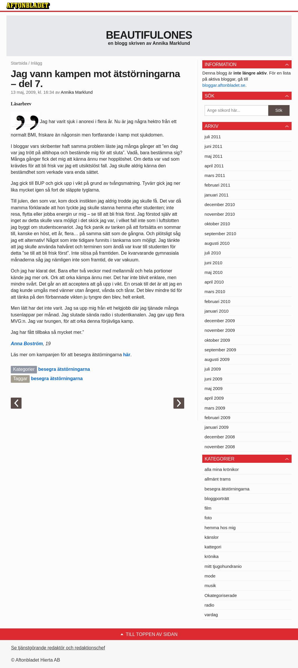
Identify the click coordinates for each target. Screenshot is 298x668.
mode (210, 575)
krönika (212, 556)
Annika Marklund (77, 92)
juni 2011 (213, 146)
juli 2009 (213, 368)
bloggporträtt (217, 498)
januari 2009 (217, 427)
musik (210, 585)
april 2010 (214, 281)
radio (209, 605)
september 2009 (220, 349)
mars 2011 (215, 175)
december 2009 (220, 320)
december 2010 (220, 204)
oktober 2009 (217, 340)
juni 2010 (213, 262)
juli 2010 (213, 252)
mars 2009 (215, 407)
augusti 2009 (217, 359)
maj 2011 (214, 156)
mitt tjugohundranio (223, 566)
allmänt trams (218, 478)
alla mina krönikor (222, 469)
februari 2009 (217, 417)
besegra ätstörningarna (64, 369)
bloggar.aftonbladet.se (223, 85)
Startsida (19, 63)
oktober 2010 (217, 223)
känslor (212, 537)
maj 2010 (214, 272)
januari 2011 (217, 194)
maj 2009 (214, 388)
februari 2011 (217, 184)
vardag (211, 614)
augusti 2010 (217, 243)
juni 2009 (213, 378)
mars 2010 (215, 291)
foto (208, 517)
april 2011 (214, 165)
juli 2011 (213, 136)
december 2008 (220, 436)
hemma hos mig (220, 527)
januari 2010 (217, 311)
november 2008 (220, 446)
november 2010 (220, 214)
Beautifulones (149, 35)
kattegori (213, 546)
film (208, 508)
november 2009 (220, 330)
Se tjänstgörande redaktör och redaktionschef (58, 647)
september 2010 (220, 233)
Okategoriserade (221, 595)
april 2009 (214, 398)
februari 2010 (217, 301)
